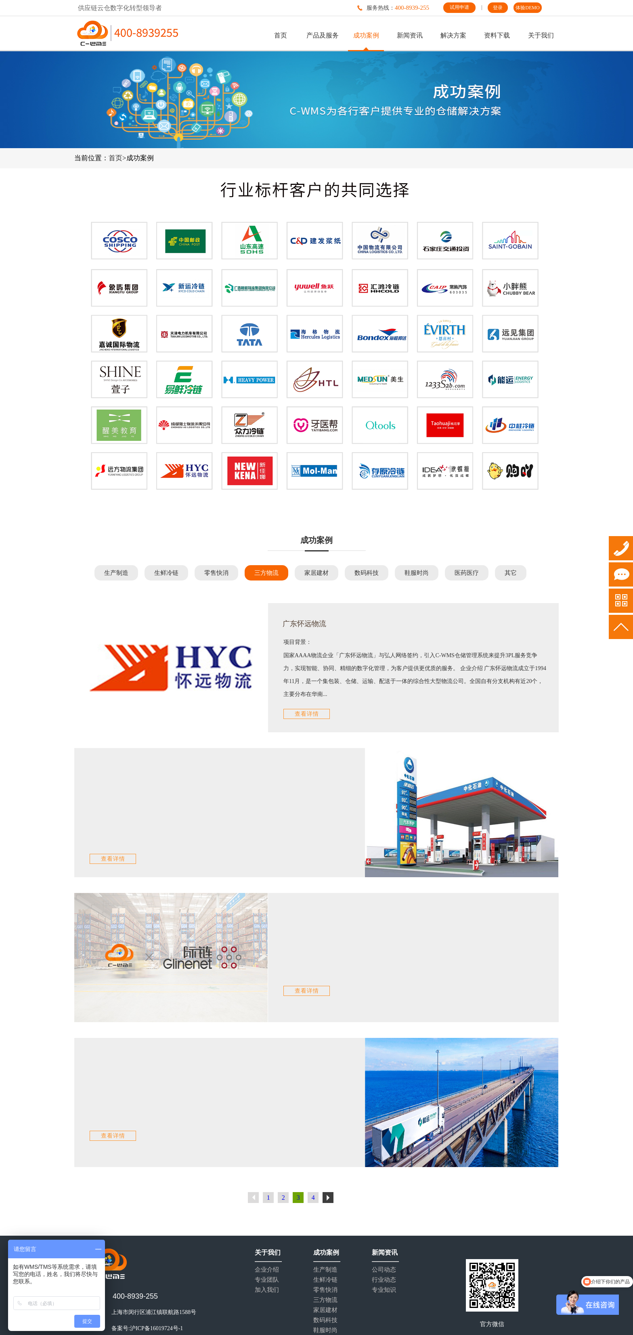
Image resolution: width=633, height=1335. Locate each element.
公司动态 (384, 1270)
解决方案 (453, 35)
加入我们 (267, 1290)
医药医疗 (467, 573)
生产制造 (116, 573)
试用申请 (459, 7)
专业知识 (384, 1290)
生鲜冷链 (166, 573)
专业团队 (267, 1280)
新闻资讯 (410, 35)
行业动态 (384, 1280)
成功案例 (366, 35)
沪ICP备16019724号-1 (156, 1328)
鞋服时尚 (417, 573)
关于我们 (541, 35)
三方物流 (266, 573)
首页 (280, 35)
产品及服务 (322, 35)
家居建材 (316, 573)
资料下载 (497, 35)
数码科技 (366, 573)
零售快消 (216, 573)
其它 (511, 573)
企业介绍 (267, 1270)
